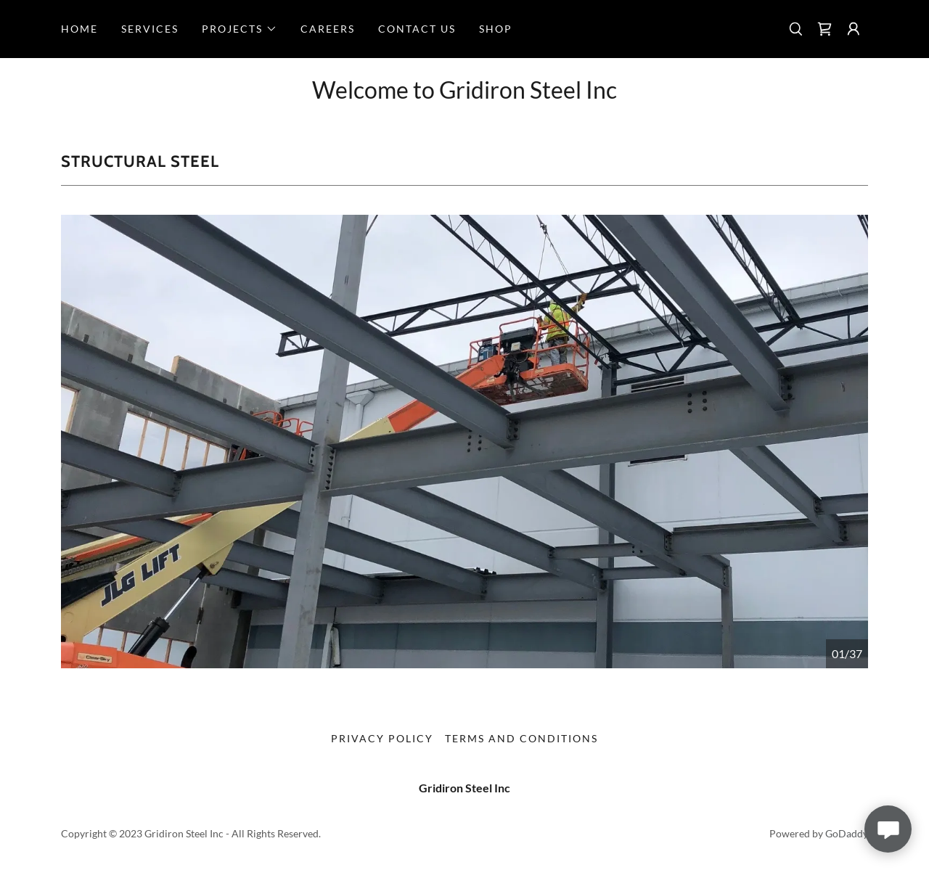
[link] (824, 29)
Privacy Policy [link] (382, 738)
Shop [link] (495, 28)
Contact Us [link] (417, 28)
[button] (239, 29)
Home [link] (79, 28)
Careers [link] (327, 28)
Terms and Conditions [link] (521, 738)
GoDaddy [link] (846, 833)
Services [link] (150, 28)
